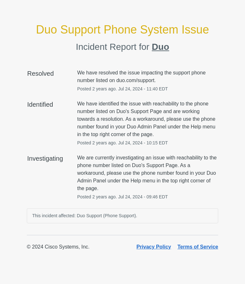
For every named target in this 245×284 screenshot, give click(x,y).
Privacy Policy (154, 246)
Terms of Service (197, 246)
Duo (160, 47)
